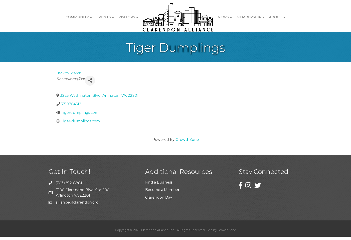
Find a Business (158, 186)
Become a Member (162, 193)
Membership (248, 17)
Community (77, 17)
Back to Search (68, 76)
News (223, 17)
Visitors (126, 17)
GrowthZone (187, 143)
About (275, 17)
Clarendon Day (158, 201)
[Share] (90, 84)
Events (103, 17)
